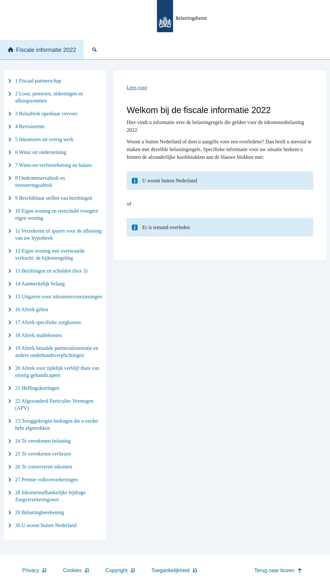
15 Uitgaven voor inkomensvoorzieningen (58, 296)
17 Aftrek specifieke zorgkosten (48, 322)
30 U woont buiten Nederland (45, 525)
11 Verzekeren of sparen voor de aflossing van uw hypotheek (58, 234)
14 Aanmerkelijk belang (40, 283)
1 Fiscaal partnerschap (38, 80)
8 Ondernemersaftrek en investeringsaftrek (40, 181)
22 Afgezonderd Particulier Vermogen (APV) (54, 404)
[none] (96, 49)
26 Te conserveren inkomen (43, 466)
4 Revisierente (30, 126)
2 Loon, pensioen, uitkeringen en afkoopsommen (49, 97)
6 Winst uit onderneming (40, 152)
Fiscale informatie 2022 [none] (42, 50)
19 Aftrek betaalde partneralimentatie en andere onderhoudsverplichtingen (56, 351)
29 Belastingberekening (39, 512)
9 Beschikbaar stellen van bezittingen (53, 198)
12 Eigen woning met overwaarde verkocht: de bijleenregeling (50, 254)
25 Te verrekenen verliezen (43, 453)
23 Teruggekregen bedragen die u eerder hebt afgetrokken (56, 424)
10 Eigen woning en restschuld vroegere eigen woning (56, 214)
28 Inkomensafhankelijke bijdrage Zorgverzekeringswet (50, 496)
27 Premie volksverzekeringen (46, 479)
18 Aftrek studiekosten (38, 335)
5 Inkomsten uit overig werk (44, 139)
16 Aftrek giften (31, 309)
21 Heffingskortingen (37, 388)
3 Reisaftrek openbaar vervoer (46, 113)
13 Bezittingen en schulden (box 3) (51, 271)
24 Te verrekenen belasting (43, 441)
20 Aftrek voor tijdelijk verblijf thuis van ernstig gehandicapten (57, 371)
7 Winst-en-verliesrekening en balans (53, 165)
